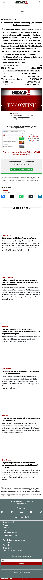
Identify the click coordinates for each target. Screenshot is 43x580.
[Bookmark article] (19, 118)
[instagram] (40, 196)
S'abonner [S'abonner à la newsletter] (21, 564)
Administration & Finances (10, 535)
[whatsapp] (21, 196)
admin (15, 113)
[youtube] (31, 512)
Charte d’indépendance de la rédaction (14, 540)
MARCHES (8, 19)
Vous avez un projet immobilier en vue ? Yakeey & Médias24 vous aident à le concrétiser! (21, 153)
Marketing (6, 530)
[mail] (31, 196)
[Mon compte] (39, 2)
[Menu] (3, 2)
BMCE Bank (7, 187)
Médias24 (3, 19)
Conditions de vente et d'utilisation (12, 550)
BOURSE (14, 19)
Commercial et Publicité (10, 533)
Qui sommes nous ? (8, 522)
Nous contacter (7, 548)
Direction (5, 525)
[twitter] (12, 196)
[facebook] (3, 196)
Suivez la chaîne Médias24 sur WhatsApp (21, 169)
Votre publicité (7, 545)
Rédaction (6, 527)
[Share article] (14, 118)
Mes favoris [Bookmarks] (25, 119)
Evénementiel (6, 542)
